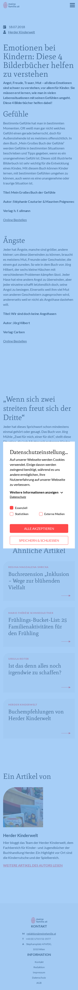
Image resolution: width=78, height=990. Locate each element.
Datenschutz (18, 497)
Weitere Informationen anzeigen (34, 492)
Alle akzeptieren (39, 528)
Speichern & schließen (39, 540)
